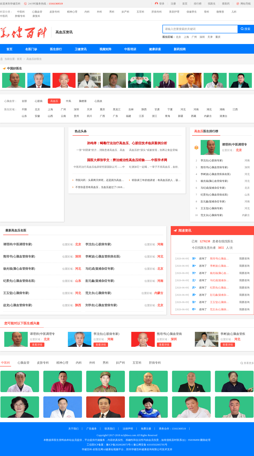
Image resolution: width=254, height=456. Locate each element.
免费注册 (146, 428)
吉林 (131, 109)
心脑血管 (37, 11)
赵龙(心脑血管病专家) (17, 305)
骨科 (206, 11)
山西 (50, 116)
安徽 (37, 116)
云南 (63, 116)
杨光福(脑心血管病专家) (214, 180)
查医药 (226, 3)
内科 (87, 11)
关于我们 (73, 428)
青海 (167, 116)
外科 (99, 11)
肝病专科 (157, 11)
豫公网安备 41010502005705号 (150, 444)
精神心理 (72, 11)
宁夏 (170, 109)
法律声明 (128, 428)
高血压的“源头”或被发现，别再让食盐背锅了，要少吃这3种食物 (153, 151)
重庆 (217, 36)
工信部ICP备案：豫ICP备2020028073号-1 (110, 444)
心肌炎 (98, 101)
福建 (128, 116)
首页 (184, 3)
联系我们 (110, 428)
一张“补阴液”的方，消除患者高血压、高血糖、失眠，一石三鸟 (100, 151)
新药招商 (180, 49)
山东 (24, 116)
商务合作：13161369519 (172, 428)
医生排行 (56, 49)
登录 (161, 3)
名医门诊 (31, 49)
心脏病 (38, 101)
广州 (194, 36)
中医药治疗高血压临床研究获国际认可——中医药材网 (99, 167)
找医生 (212, 3)
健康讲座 (155, 49)
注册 (173, 3)
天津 (210, 36)
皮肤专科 (55, 11)
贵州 (76, 116)
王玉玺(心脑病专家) (212, 208)
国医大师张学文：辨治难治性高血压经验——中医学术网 (127, 160)
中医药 (4, 16)
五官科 (140, 11)
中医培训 (130, 49)
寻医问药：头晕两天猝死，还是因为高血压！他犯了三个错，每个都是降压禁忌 (100, 180)
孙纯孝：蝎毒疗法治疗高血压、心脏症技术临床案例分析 (127, 143)
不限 (24, 109)
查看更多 (249, 363)
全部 (24, 101)
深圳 (202, 36)
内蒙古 (208, 116)
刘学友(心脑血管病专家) (101, 305)
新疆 (180, 116)
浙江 (154, 116)
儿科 (233, 11)
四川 (89, 116)
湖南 (222, 109)
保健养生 (192, 11)
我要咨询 (244, 255)
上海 (186, 36)
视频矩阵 (105, 49)
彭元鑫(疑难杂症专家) (213, 201)
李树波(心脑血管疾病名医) (216, 174)
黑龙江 (117, 109)
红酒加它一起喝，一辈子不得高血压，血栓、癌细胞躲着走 (154, 167)
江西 (235, 109)
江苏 (141, 116)
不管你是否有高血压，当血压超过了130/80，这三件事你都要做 (100, 187)
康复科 (36, 16)
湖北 (209, 109)
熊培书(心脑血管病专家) (214, 167)
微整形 (220, 11)
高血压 (54, 101)
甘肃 (157, 109)
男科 (111, 11)
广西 (102, 116)
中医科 (21, 11)
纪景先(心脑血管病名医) (214, 194)
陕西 (144, 109)
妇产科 (125, 11)
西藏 (193, 116)
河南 (196, 109)
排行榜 (197, 3)
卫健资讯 (81, 49)
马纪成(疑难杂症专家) (213, 187)
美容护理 (174, 11)
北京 (178, 36)
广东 (115, 116)
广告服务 (91, 428)
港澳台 (223, 116)
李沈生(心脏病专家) (212, 160)
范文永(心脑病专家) (212, 215)
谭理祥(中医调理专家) (234, 145)
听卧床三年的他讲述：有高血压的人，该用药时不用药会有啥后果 (156, 180)
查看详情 (37, 344)
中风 (68, 101)
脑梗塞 (83, 101)
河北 (183, 109)
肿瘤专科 (20, 16)
